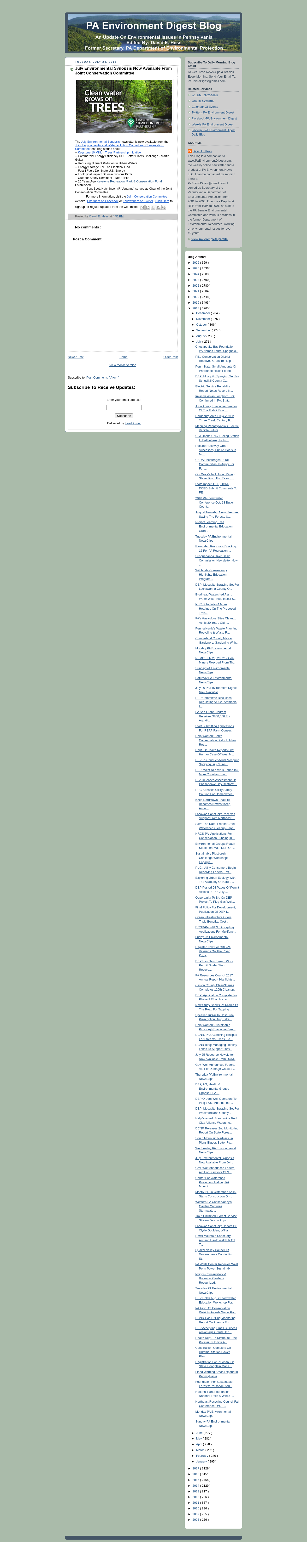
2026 (196, 262)
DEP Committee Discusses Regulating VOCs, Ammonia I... (216, 702)
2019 (196, 302)
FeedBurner (133, 423)
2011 (196, 1502)
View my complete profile (209, 239)
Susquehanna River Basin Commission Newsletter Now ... (216, 560)
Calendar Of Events (205, 106)
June (200, 1433)
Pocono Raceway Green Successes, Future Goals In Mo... (215, 450)
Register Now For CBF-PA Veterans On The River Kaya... (213, 951)
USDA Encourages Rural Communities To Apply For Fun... (214, 464)
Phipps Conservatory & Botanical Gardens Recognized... (210, 1278)
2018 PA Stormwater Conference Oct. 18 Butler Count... (214, 502)
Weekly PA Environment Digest (212, 124)
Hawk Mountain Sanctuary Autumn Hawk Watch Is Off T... (215, 1240)
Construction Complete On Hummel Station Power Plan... (213, 1352)
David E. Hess (202, 151)
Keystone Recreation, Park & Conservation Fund (129, 181)
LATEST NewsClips (205, 94)
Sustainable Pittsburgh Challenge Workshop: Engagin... (211, 858)
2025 (196, 268)
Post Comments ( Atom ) (102, 377)
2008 (196, 1519)
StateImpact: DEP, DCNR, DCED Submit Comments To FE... (216, 488)
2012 (196, 1497)
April (199, 1444)
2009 (196, 1514)
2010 (196, 1508)
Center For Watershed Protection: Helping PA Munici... (212, 1182)
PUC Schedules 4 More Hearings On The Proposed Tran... (215, 608)
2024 (196, 274)
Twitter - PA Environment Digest (213, 112)
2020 (196, 297)
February (202, 1455)
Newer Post (75, 357)
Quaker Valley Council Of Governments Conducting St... (214, 1254)
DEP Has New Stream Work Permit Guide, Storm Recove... (214, 965)
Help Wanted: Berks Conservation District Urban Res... (215, 740)
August (201, 336)
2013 (196, 1491)
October (202, 324)
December (203, 313)
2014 (196, 1485)
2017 (196, 1468)
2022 (196, 285)
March (201, 1450)
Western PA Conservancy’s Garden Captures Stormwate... (213, 1206)
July (199, 341)
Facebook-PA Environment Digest (214, 118)
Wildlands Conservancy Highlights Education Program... (211, 574)
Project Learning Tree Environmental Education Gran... (214, 526)
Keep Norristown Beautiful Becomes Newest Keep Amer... (212, 804)
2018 (196, 308)
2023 (196, 280)
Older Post (170, 357)
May (199, 1438)
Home (123, 357)
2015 (196, 1480)
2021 (196, 291)
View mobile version (122, 365)
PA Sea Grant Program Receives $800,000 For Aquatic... (212, 716)
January (202, 1461)
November (203, 319)
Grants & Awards (203, 100)
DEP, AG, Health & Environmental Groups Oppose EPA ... (212, 1088)
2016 (196, 1474)
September (204, 330)
